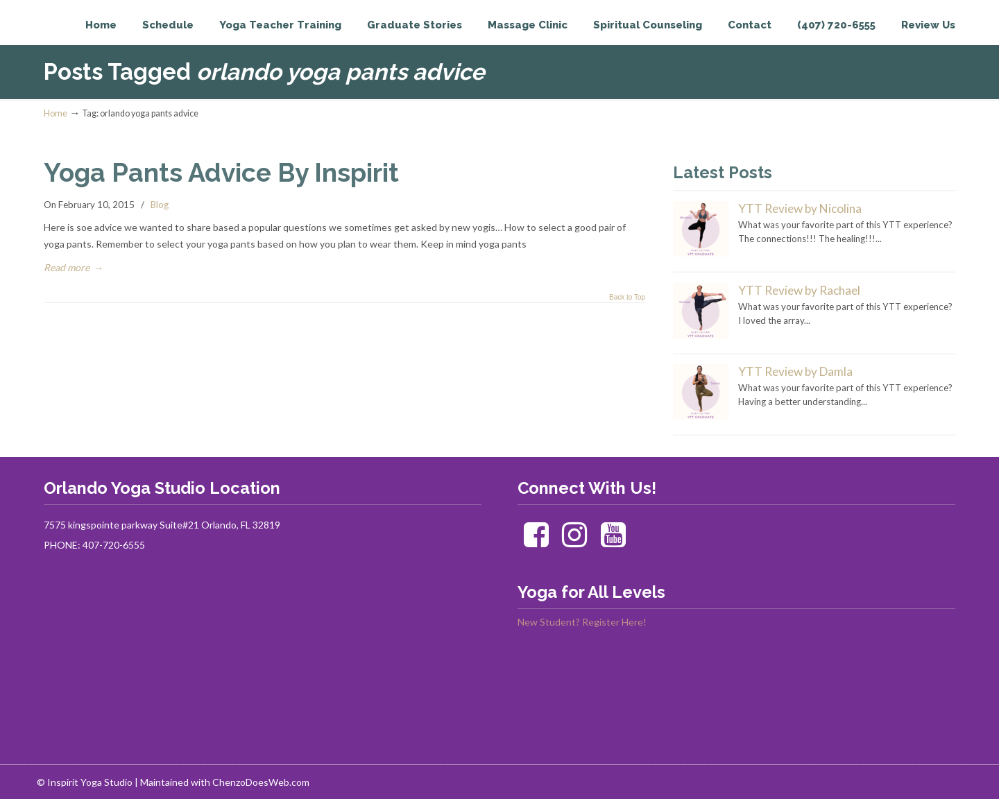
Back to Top (627, 297)
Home (55, 113)
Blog (160, 204)
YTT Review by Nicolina (800, 208)
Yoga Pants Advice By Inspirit (221, 172)
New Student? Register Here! (582, 622)
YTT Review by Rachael (799, 290)
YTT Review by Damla (795, 371)
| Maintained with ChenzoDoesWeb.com (222, 782)
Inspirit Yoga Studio (101, 39)
